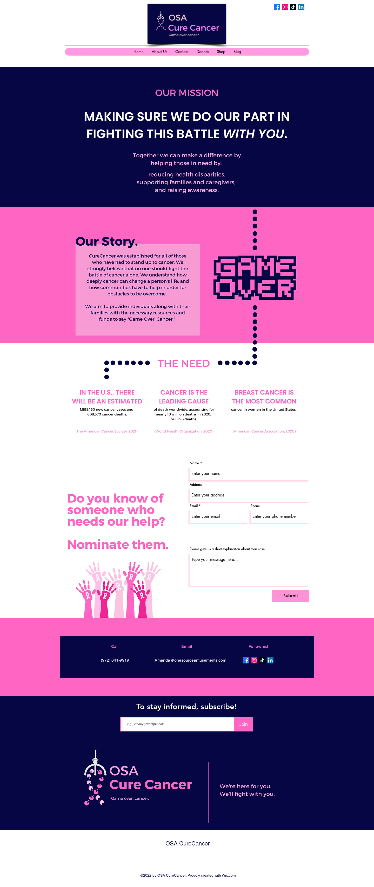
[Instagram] (285, 7)
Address (196, 484)
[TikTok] (293, 7)
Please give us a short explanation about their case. (228, 549)
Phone (255, 506)
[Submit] (290, 596)
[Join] (243, 724)
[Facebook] (277, 7)
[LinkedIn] (301, 7)
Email (194, 506)
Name (194, 463)
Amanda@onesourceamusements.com (190, 660)
